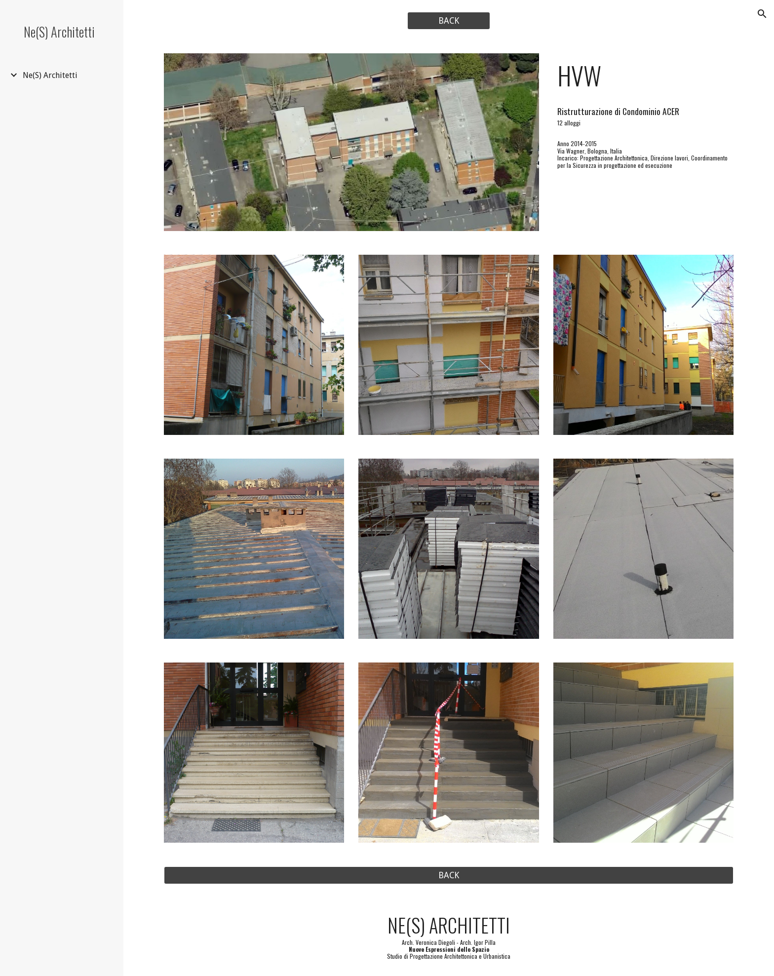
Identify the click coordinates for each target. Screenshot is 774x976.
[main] (643, 75)
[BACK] (449, 21)
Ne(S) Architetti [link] (50, 75)
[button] (762, 14)
